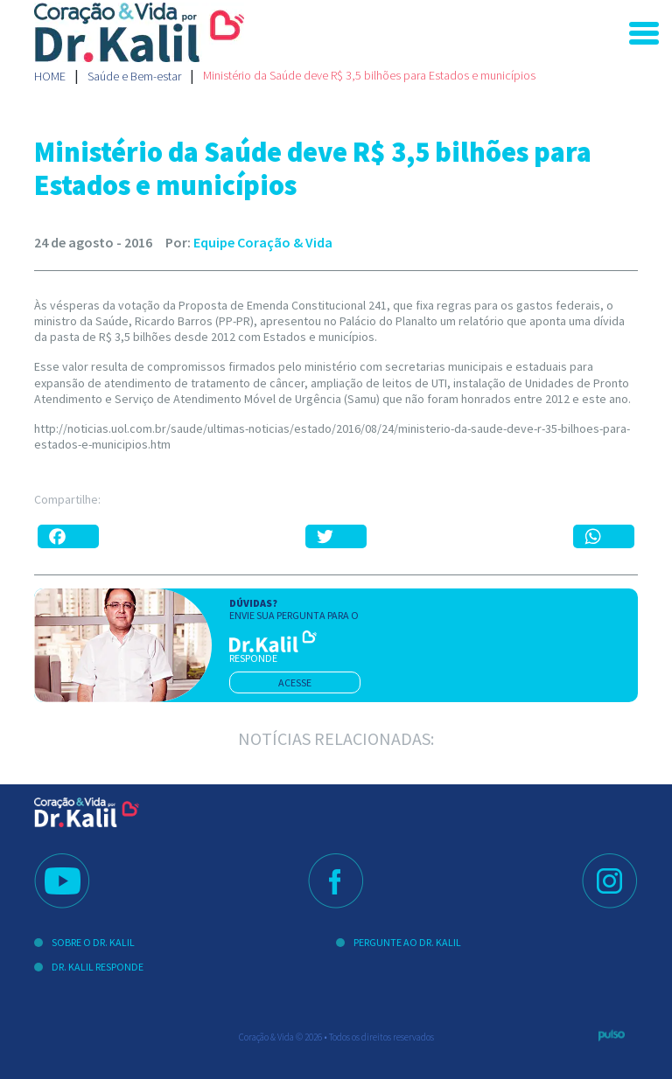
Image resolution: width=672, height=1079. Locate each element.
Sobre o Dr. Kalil (93, 942)
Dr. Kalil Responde (98, 966)
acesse (295, 682)
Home (50, 76)
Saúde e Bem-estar (134, 76)
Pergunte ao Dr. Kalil (407, 942)
